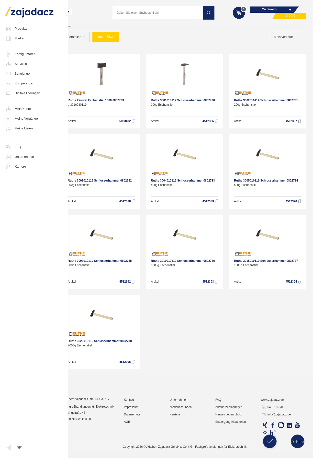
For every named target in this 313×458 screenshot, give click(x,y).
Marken (15, 38)
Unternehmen (19, 157)
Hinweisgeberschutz (233, 452)
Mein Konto (18, 109)
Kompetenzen (19, 83)
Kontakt (138, 437)
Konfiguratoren (20, 54)
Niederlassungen (187, 444)
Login (13, 447)
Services (16, 64)
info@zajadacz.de (278, 452)
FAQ (13, 147)
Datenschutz (141, 452)
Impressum (140, 444)
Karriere (15, 166)
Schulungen (18, 73)
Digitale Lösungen (22, 93)
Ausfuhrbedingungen (233, 444)
